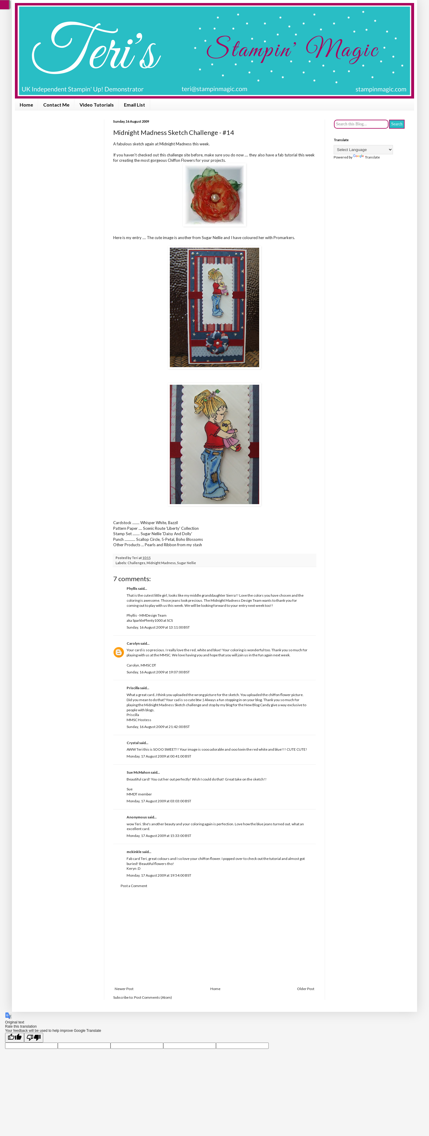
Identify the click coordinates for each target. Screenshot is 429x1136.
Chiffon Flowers (181, 160)
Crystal (133, 743)
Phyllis (132, 588)
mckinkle (134, 851)
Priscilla (133, 688)
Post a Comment (134, 885)
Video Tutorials (97, 104)
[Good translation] (14, 1038)
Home (26, 104)
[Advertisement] (214, 937)
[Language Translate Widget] (363, 149)
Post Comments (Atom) (153, 997)
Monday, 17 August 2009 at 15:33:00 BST (159, 835)
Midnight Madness (175, 143)
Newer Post (124, 988)
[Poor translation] (33, 1038)
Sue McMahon (138, 772)
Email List (134, 104)
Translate (366, 157)
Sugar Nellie (186, 563)
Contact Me (56, 104)
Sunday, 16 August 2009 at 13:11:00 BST (158, 627)
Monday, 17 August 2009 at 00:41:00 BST (159, 756)
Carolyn (133, 643)
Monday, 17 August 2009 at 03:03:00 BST (159, 801)
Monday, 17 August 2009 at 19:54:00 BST (159, 875)
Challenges (136, 563)
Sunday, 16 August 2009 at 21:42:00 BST (158, 726)
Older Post (305, 988)
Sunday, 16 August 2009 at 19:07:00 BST (158, 672)
